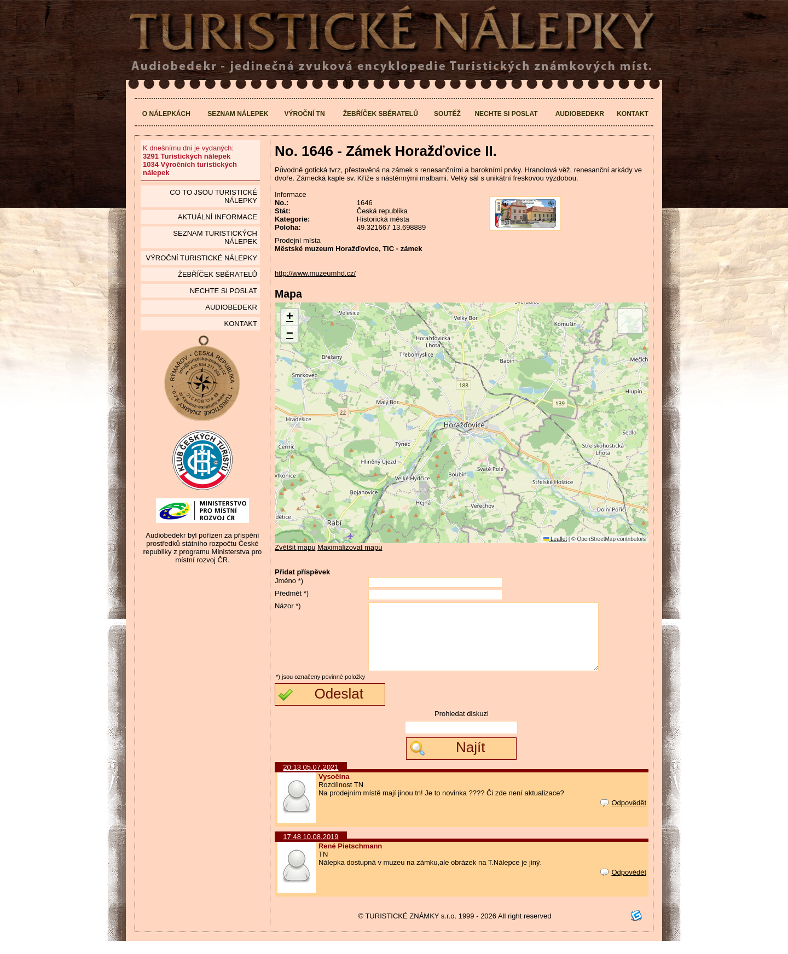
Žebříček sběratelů (380, 114)
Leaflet (555, 539)
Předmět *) (292, 593)
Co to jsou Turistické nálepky (213, 196)
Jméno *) (289, 581)
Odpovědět (623, 816)
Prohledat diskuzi (461, 727)
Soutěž (447, 114)
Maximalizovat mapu (350, 547)
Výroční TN (305, 114)
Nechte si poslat (505, 114)
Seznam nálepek (237, 114)
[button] (289, 317)
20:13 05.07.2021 (310, 780)
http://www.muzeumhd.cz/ (315, 273)
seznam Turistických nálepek (215, 237)
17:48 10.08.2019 (310, 850)
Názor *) (288, 606)
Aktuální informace (217, 217)
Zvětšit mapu (295, 547)
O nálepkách (166, 114)
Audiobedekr (579, 114)
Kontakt (632, 114)
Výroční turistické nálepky (201, 258)
